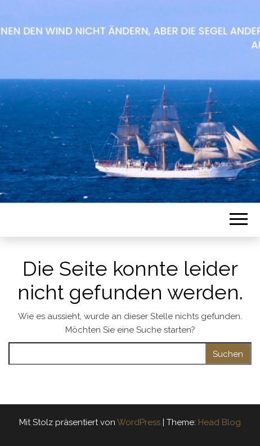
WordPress (138, 422)
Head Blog (219, 422)
